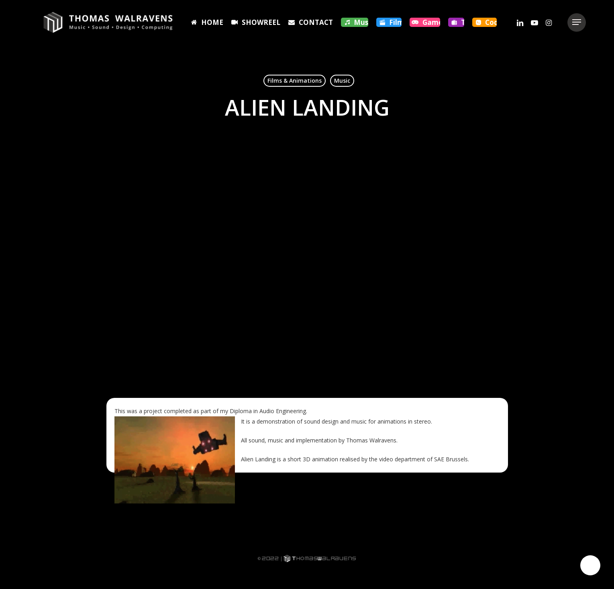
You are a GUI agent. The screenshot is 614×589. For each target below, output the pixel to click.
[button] (576, 22)
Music (342, 80)
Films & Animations (294, 80)
